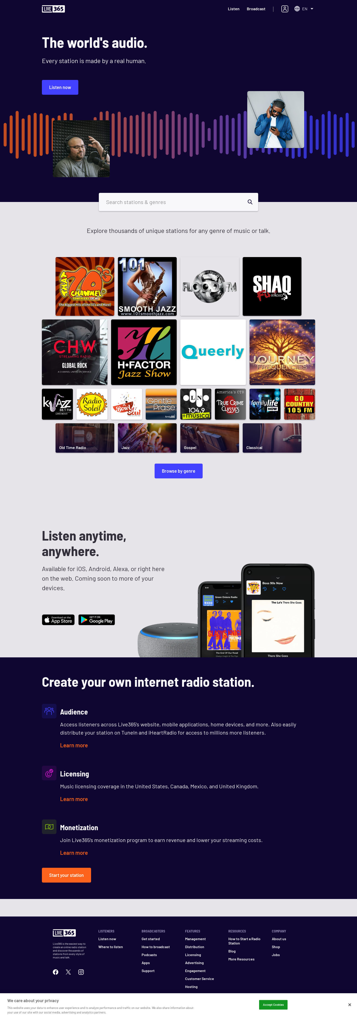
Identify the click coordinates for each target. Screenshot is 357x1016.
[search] (252, 202)
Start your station (66, 875)
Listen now (60, 87)
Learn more (74, 745)
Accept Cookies (273, 1007)
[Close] (350, 1008)
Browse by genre (178, 471)
